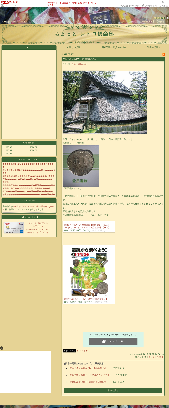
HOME (4, 21)
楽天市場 (164, 6)
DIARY (12, 21)
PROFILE (23, 21)
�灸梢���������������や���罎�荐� (29, 194)
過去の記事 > (153, 47)
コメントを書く (156, 357)
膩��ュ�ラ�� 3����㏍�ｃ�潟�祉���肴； (28, 188)
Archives (29, 143)
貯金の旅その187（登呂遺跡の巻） (80, 59)
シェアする (82, 350)
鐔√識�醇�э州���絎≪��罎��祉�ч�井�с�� (28, 191)
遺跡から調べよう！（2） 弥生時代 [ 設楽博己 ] (85, 299)
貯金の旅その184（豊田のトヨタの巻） (89, 381)
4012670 (159, 18)
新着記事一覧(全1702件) (114, 47)
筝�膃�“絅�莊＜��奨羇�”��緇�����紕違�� (28, 176)
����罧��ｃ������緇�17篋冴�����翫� (29, 185)
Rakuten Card (29, 217)
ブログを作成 (151, 6)
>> (128, 6)
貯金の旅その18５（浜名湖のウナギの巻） (91, 375)
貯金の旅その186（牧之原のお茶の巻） (89, 368)
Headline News (29, 159)
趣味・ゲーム (11, 5)
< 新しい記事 (73, 47)
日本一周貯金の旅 (79, 64)
